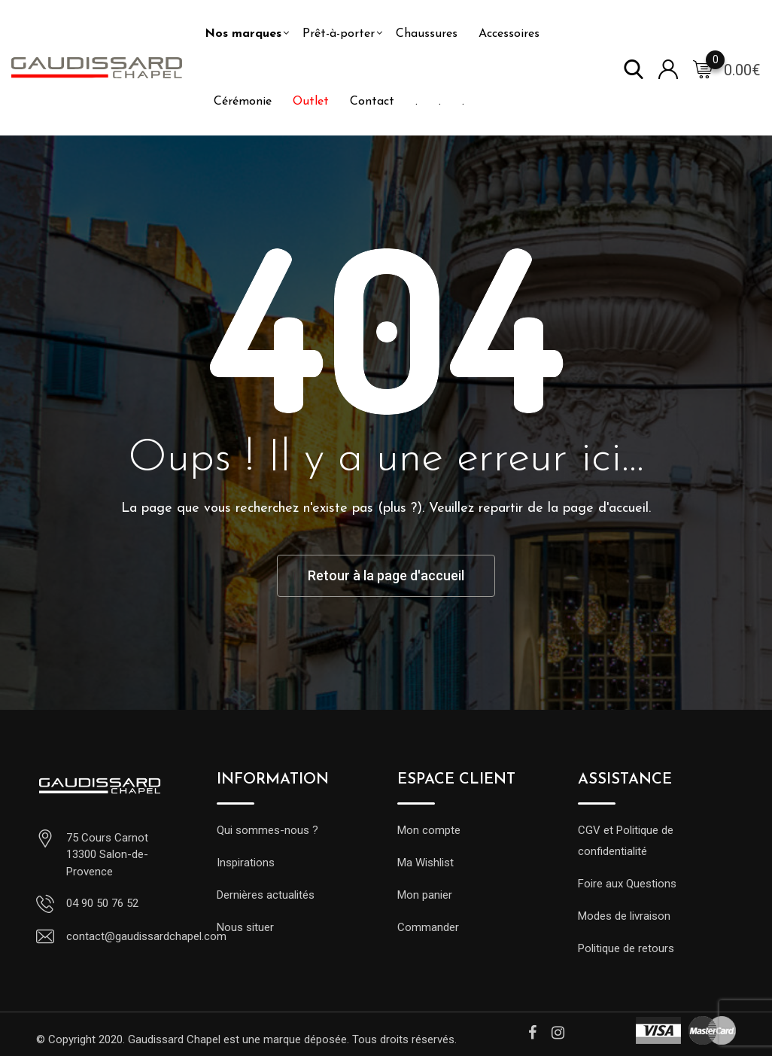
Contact (372, 102)
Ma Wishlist (425, 862)
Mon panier (424, 895)
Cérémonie (243, 102)
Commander (428, 927)
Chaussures (426, 34)
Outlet (311, 102)
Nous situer (245, 927)
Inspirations (246, 862)
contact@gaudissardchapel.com (146, 936)
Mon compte (428, 830)
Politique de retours (626, 948)
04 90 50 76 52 (102, 903)
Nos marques (243, 34)
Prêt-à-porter (338, 34)
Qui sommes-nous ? (267, 830)
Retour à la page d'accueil (386, 575)
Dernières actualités (266, 895)
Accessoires (509, 34)
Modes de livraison (624, 916)
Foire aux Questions (627, 883)
